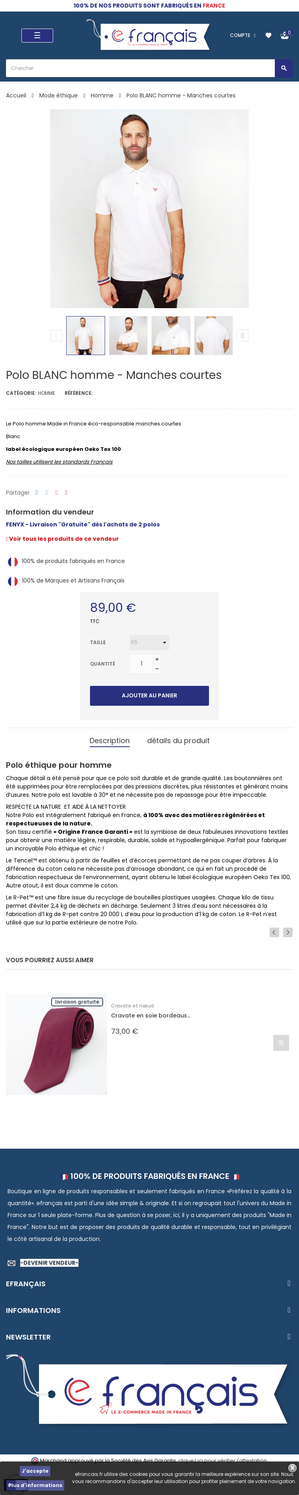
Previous (56, 336)
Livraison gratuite (77, 1001)
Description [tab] (110, 741)
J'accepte (35, 1471)
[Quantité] (141, 664)
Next (243, 336)
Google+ (57, 493)
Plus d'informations (35, 1485)
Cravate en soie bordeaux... (150, 1015)
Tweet (47, 493)
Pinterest (66, 493)
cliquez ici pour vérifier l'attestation (222, 1460)
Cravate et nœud (132, 1005)
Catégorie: (21, 393)
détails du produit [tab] (178, 741)
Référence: (79, 393)
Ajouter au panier (149, 695)
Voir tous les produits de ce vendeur (62, 539)
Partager (37, 493)
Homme (46, 393)
